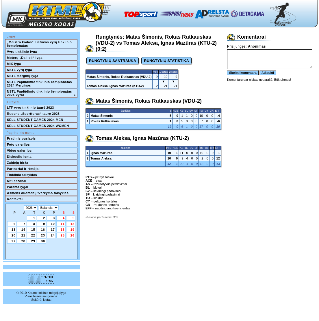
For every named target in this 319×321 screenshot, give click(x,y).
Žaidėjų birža (17, 162)
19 (73, 229)
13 (14, 229)
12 (73, 224)
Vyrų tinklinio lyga (22, 51)
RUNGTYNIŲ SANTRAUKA (112, 61)
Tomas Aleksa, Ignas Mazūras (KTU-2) (115, 86)
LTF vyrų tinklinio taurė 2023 (30, 107)
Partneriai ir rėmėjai (23, 168)
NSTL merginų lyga (22, 76)
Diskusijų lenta (19, 156)
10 (53, 224)
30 (43, 241)
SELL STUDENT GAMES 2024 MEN (35, 119)
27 (14, 241)
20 (14, 235)
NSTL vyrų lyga (19, 70)
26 (73, 235)
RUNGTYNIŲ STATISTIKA (166, 61)
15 (33, 229)
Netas (47, 299)
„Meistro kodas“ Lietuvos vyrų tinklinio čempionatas (40, 43)
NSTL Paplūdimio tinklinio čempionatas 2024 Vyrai (41, 93)
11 (63, 224)
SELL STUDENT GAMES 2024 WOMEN (38, 125)
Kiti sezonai (16, 181)
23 (43, 235)
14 (23, 229)
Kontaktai (15, 199)
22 (33, 235)
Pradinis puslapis (21, 138)
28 (23, 241)
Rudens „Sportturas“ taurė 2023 (33, 113)
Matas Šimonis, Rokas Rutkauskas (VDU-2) (119, 76)
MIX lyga (14, 63)
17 (53, 229)
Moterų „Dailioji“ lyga (24, 57)
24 (53, 235)
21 (23, 235)
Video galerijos (19, 150)
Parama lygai (17, 187)
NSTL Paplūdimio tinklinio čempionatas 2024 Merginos (40, 83)
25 (63, 235)
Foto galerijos (18, 144)
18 (63, 229)
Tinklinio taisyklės (22, 175)
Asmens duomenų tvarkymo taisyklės (37, 193)
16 (43, 229)
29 (33, 241)
